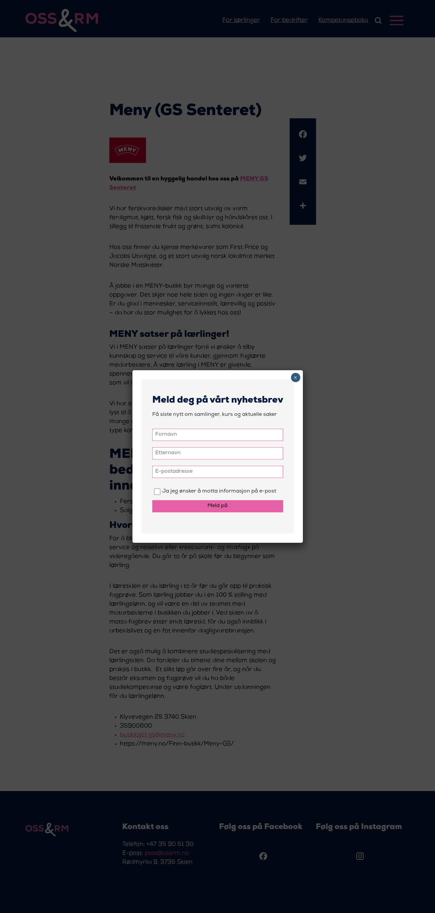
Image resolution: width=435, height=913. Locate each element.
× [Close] (295, 377)
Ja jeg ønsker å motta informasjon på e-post (214, 492)
